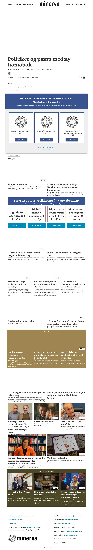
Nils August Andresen (74, 531)
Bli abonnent (70, 4)
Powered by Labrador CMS (46, 547)
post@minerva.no (64, 523)
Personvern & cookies (16, 519)
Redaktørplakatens (15, 530)
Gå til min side (46, 149)
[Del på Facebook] (79, 78)
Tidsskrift (17, 4)
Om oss (10, 4)
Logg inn (79, 4)
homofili (16, 155)
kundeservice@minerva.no (73, 516)
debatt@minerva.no (71, 519)
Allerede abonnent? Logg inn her (46, 102)
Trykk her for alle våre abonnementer (21, 516)
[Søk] (84, 4)
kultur (10, 155)
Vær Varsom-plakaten (31, 527)
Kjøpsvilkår (12, 523)
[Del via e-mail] (84, 78)
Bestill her (21, 139)
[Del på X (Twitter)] (82, 78)
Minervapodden (27, 4)
